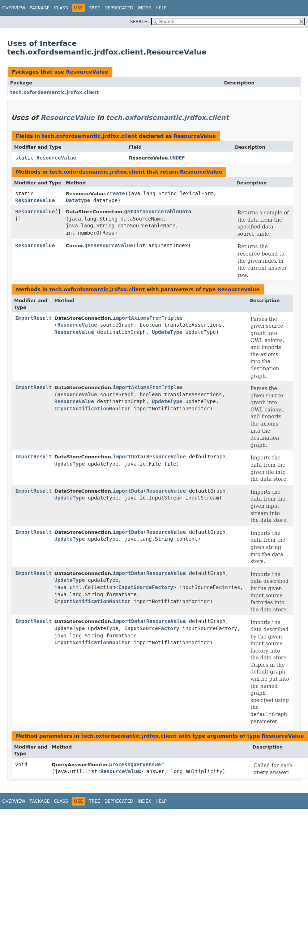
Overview (13, 7)
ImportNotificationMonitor (92, 408)
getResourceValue (108, 245)
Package (40, 7)
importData (128, 456)
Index (144, 7)
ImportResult (33, 318)
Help (161, 7)
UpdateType (167, 332)
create (116, 193)
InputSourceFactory (145, 587)
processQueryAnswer (136, 764)
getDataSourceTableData (157, 211)
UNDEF (177, 158)
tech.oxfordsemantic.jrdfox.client (54, 92)
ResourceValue (87, 72)
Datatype (78, 200)
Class (61, 7)
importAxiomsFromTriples (148, 318)
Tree (94, 7)
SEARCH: (139, 21)
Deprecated (118, 7)
